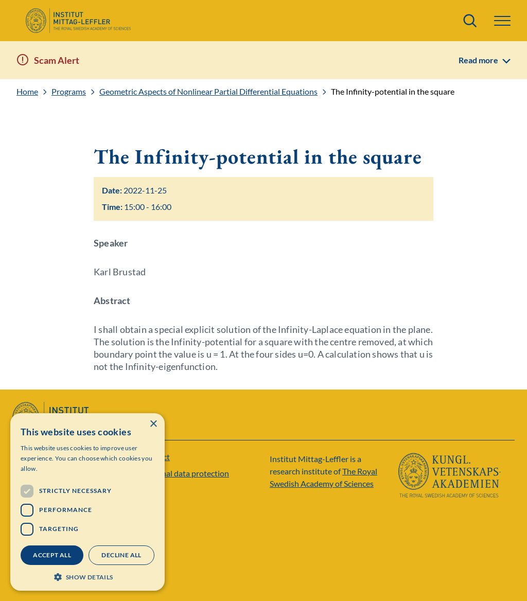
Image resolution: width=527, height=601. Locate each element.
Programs (68, 91)
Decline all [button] (121, 555)
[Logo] (78, 20)
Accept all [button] (52, 555)
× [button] (153, 424)
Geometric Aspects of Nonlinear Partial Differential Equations (208, 91)
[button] (502, 21)
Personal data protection (185, 473)
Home (27, 91)
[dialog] (87, 502)
